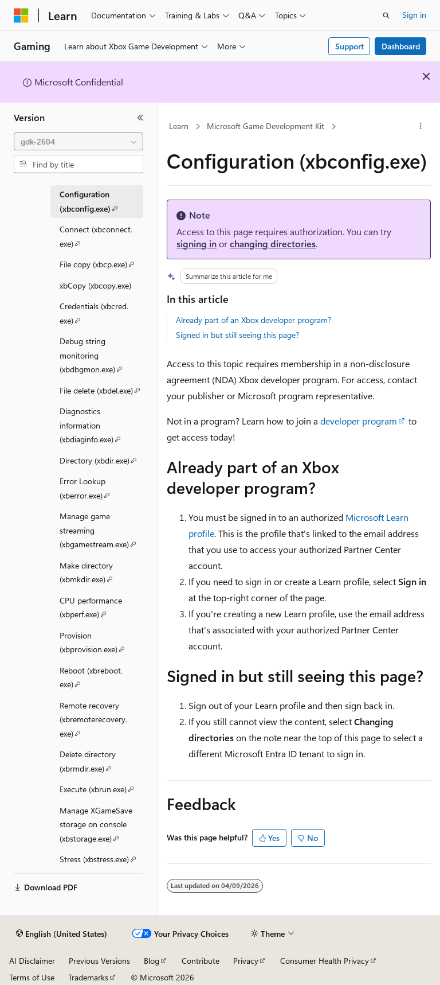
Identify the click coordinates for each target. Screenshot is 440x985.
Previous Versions (99, 960)
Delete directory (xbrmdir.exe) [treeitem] (101, 763)
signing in (196, 244)
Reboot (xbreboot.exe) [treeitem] (91, 679)
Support (349, 46)
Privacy (245, 960)
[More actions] (421, 127)
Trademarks (88, 977)
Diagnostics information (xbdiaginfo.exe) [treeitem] (101, 427)
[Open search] (386, 15)
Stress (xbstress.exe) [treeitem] (101, 860)
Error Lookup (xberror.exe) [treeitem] (101, 490)
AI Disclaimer (32, 960)
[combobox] (78, 142)
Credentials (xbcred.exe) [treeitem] (94, 315)
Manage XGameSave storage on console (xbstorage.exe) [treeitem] (101, 826)
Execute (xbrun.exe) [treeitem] (101, 790)
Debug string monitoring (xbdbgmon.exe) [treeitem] (101, 357)
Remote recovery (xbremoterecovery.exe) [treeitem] (93, 721)
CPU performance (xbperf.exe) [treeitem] (101, 609)
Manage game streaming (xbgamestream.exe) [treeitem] (101, 532)
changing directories (273, 244)
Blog (151, 960)
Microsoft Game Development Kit (265, 125)
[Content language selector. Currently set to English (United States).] (61, 934)
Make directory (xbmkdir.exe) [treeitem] (101, 574)
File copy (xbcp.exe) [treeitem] (101, 265)
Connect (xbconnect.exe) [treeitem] (96, 238)
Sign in (414, 14)
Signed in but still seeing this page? (237, 334)
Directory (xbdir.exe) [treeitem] (101, 461)
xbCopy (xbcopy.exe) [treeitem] (95, 285)
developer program (358, 421)
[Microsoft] (21, 15)
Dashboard (401, 46)
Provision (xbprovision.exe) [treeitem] (101, 644)
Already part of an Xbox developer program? (253, 319)
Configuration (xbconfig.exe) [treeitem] (101, 203)
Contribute (200, 960)
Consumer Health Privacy (324, 960)
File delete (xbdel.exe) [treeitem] (101, 391)
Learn (178, 125)
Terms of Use (31, 977)
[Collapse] (140, 117)
